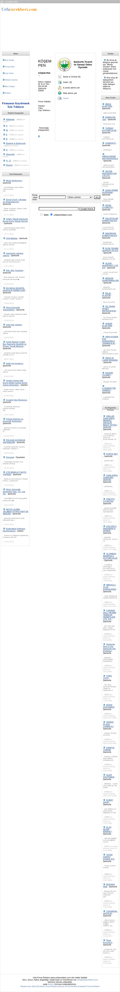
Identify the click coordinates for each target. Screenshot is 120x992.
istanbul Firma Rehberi (89, 986)
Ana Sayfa (9, 60)
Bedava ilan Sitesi (28, 986)
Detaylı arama (11, 80)
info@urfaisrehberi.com (87, 980)
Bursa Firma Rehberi (68, 986)
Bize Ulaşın (10, 86)
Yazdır (66, 98)
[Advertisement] (64, 26)
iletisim (8, 93)
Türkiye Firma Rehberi (48, 986)
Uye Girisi (9, 73)
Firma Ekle (10, 67)
